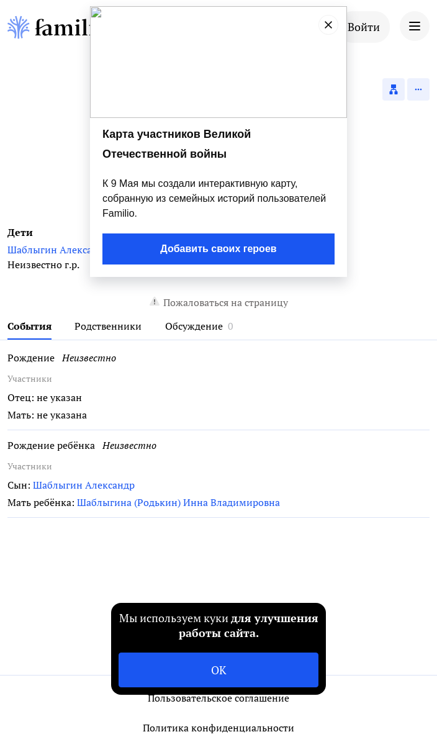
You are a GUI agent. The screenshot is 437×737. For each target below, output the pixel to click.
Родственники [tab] (108, 326)
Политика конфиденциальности (218, 728)
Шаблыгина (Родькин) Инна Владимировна (178, 502)
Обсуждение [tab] (194, 326)
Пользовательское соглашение (218, 698)
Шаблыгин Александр (58, 249)
